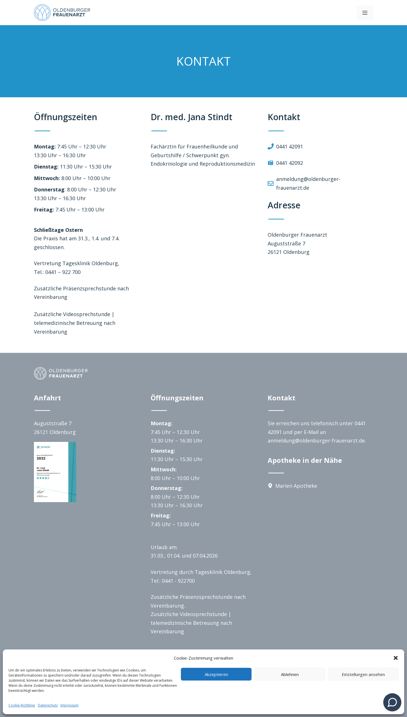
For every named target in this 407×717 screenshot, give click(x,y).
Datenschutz (48, 705)
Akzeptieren (216, 674)
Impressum (69, 705)
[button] (396, 658)
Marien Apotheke (296, 485)
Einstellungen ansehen (363, 674)
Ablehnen (290, 674)
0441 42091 (289, 146)
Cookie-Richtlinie (21, 705)
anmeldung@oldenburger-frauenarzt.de (316, 440)
